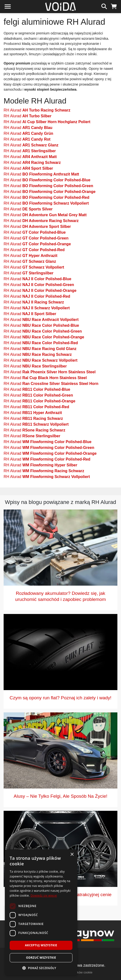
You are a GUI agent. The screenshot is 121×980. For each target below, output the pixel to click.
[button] (41, 967)
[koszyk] (113, 5)
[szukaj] (104, 5)
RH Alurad (37, 110)
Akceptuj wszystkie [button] (41, 945)
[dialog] (41, 912)
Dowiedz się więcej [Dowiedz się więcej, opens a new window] (43, 895)
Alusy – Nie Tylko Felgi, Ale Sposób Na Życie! (60, 796)
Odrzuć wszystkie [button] (41, 958)
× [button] (72, 854)
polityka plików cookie (78, 972)
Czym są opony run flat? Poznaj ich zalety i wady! (60, 697)
